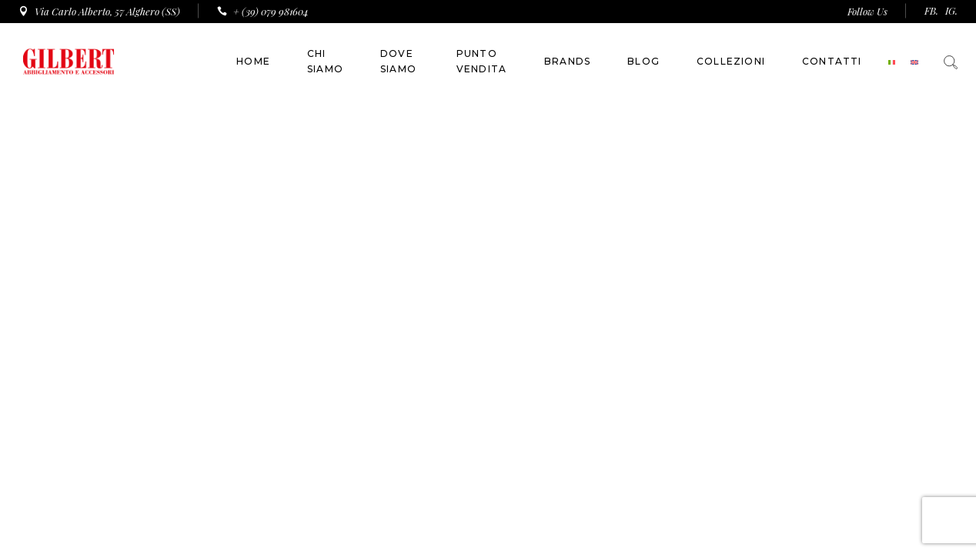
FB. (931, 10)
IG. (951, 10)
